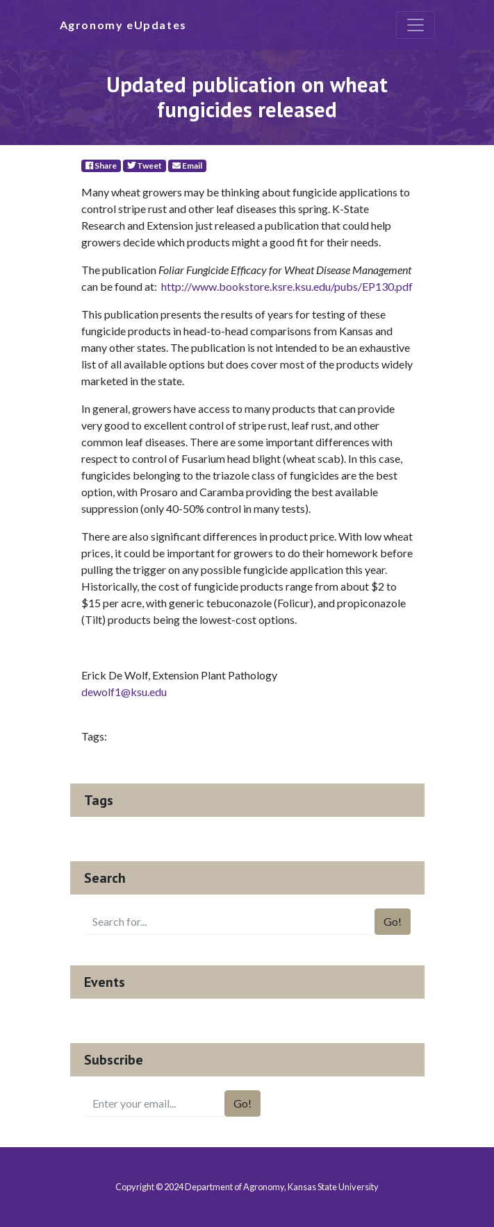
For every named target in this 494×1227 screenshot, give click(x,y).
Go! (393, 921)
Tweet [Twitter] (144, 165)
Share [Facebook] (101, 165)
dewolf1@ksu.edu (124, 691)
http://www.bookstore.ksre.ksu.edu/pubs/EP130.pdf (287, 286)
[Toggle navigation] (415, 25)
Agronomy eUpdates (123, 24)
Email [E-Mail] (187, 165)
